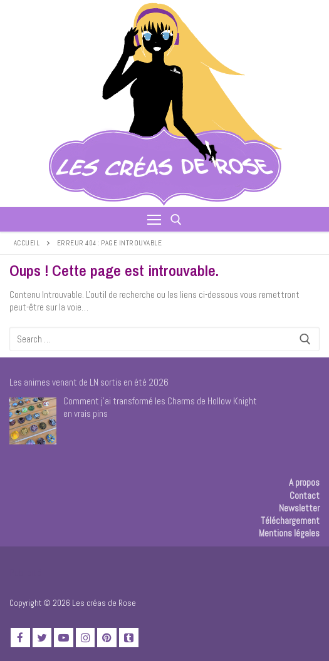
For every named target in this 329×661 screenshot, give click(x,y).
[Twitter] (42, 637)
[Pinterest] (107, 637)
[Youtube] (63, 637)
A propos (304, 482)
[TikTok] (128, 637)
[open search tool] (176, 219)
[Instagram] (85, 637)
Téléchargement (290, 520)
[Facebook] (20, 637)
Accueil (27, 242)
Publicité (25, 572)
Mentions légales (289, 533)
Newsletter (299, 508)
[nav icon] (154, 219)
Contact (305, 495)
